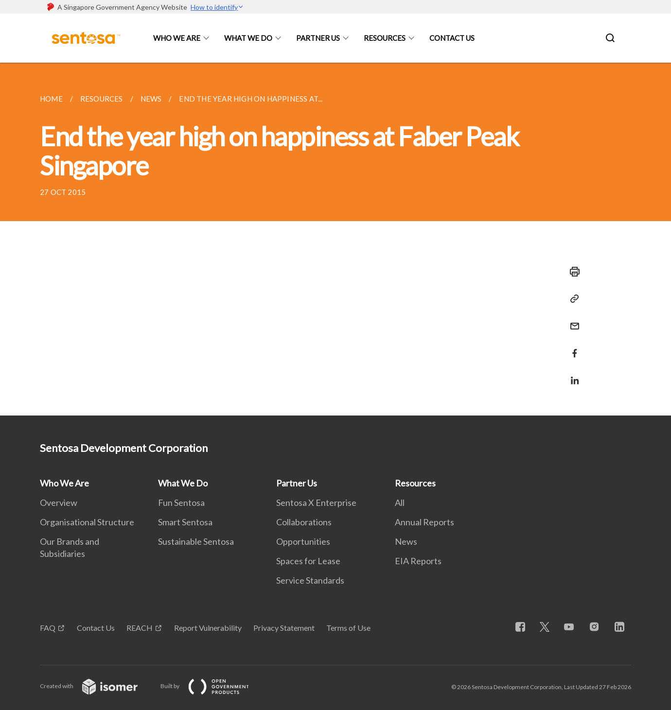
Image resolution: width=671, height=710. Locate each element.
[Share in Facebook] (572, 347)
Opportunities (303, 541)
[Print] (572, 271)
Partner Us (318, 38)
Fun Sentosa (181, 502)
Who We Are (176, 38)
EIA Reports (418, 560)
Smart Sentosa (185, 522)
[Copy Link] (572, 299)
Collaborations (304, 522)
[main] (335, 239)
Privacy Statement (284, 627)
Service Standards (310, 580)
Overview (58, 502)
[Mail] (572, 320)
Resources (385, 38)
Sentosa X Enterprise (316, 502)
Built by (212, 686)
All (400, 502)
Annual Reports (424, 522)
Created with (96, 686)
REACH (139, 627)
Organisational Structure (87, 522)
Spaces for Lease (308, 560)
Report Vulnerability (208, 627)
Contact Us (452, 38)
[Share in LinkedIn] (572, 374)
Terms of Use (348, 627)
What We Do (248, 38)
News (406, 541)
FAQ (47, 627)
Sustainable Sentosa (196, 541)
